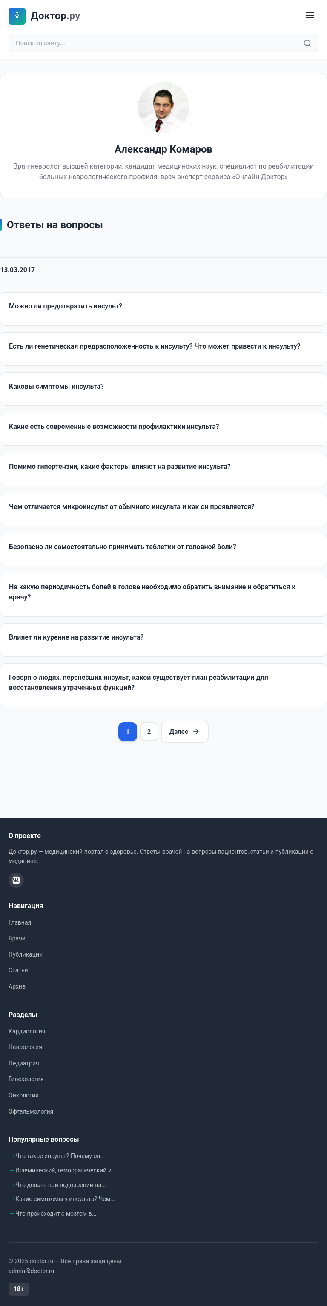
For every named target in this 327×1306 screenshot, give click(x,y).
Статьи (18, 970)
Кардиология (27, 1031)
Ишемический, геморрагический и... (65, 1170)
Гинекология (26, 1079)
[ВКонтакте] (16, 880)
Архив (17, 986)
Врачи (17, 938)
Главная (20, 922)
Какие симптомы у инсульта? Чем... (65, 1198)
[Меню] (309, 16)
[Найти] (307, 43)
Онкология (24, 1095)
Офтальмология (31, 1111)
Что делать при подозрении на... (60, 1184)
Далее (184, 731)
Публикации (26, 954)
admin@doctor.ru (31, 1271)
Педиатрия (24, 1063)
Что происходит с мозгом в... (56, 1213)
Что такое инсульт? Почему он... (60, 1155)
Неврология (25, 1047)
